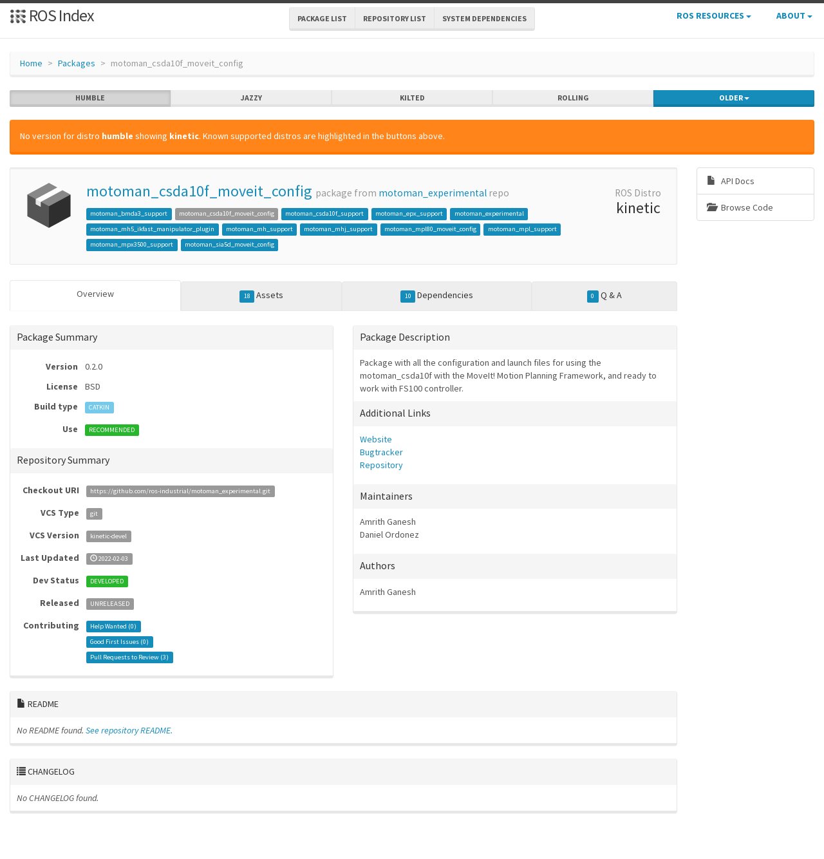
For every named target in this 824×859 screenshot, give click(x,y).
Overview (95, 293)
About (794, 15)
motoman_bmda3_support (128, 213)
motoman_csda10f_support (324, 213)
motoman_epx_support (409, 213)
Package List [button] (322, 18)
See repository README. (129, 729)
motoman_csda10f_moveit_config (199, 191)
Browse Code (740, 207)
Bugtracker (381, 451)
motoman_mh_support (259, 229)
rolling (573, 98)
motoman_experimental (433, 193)
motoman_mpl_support (522, 229)
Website (376, 438)
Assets (261, 295)
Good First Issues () (119, 641)
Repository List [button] (394, 18)
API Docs (730, 181)
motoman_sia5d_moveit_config (229, 244)
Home (31, 63)
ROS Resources (714, 15)
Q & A (604, 295)
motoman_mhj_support (338, 229)
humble (90, 98)
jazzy (251, 98)
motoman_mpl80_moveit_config (430, 229)
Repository (381, 464)
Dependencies (436, 295)
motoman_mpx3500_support (131, 244)
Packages (76, 63)
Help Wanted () (113, 625)
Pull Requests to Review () (129, 656)
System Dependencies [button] (484, 18)
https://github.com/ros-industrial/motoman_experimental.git (180, 490)
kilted (412, 98)
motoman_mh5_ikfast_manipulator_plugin (152, 229)
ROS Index (52, 15)
